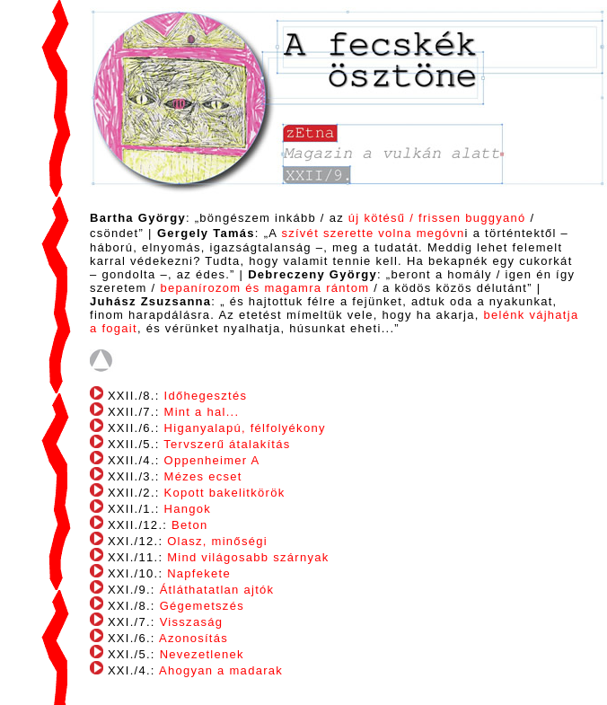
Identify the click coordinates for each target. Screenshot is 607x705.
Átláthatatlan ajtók (217, 589)
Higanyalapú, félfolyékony (245, 428)
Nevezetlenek (202, 654)
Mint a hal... (202, 412)
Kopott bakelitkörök (225, 492)
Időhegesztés (206, 395)
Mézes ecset (203, 476)
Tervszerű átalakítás (226, 444)
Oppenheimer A (212, 460)
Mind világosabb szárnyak (248, 557)
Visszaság (192, 622)
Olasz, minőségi (217, 541)
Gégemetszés (202, 605)
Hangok (188, 509)
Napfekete (199, 573)
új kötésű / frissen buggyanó (437, 218)
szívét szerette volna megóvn (372, 233)
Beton (189, 525)
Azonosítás (193, 638)
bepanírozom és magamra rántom (264, 288)
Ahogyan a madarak (221, 670)
